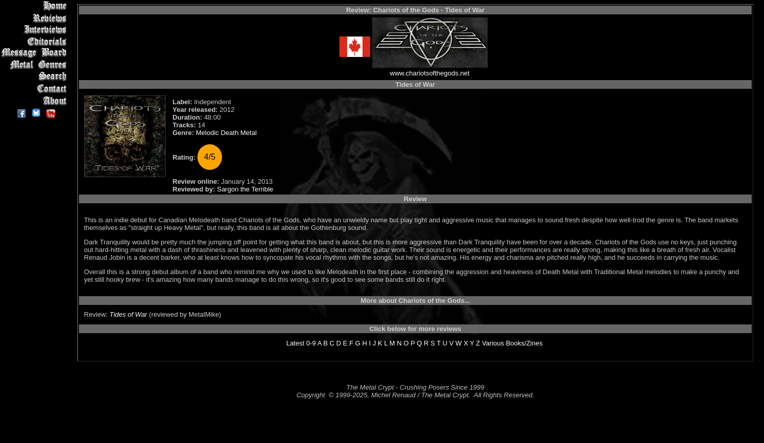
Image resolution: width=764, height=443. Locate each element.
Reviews (35, 18)
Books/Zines (524, 343)
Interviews (35, 29)
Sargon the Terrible (245, 189)
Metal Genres (35, 65)
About (35, 100)
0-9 (311, 343)
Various (493, 343)
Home (35, 6)
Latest (295, 343)
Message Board (35, 53)
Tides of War (128, 314)
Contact (35, 88)
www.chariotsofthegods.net (429, 73)
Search (35, 77)
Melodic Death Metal (226, 133)
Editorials (35, 41)
